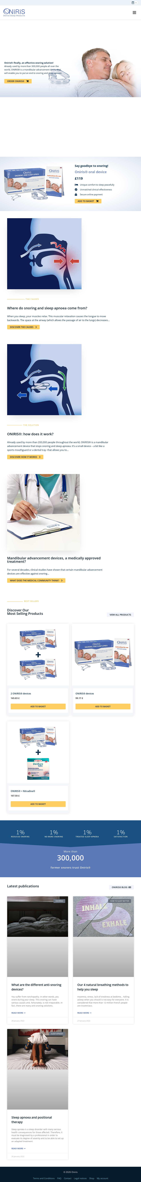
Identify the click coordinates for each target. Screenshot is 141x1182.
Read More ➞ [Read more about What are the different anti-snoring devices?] (18, 1012)
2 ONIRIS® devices (21, 693)
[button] (88, 201)
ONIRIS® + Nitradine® (23, 791)
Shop (91, 1178)
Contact (67, 1178)
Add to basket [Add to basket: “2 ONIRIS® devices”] (38, 706)
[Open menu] (134, 12)
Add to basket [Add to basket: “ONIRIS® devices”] (103, 706)
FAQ (59, 1178)
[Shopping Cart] (135, 2)
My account (102, 1178)
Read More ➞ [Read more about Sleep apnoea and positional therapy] (18, 1148)
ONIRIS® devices (85, 693)
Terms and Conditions (44, 1178)
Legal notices (80, 1178)
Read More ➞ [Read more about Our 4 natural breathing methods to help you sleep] (84, 1012)
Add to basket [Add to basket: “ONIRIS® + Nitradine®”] (38, 804)
